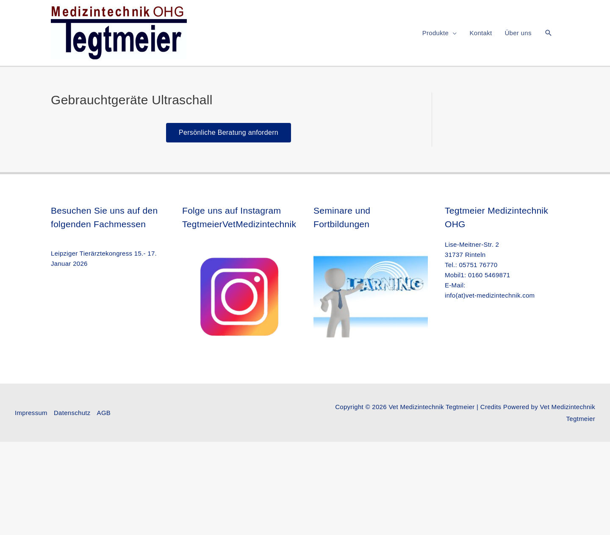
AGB (104, 412)
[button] (548, 33)
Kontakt (480, 32)
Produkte (435, 32)
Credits (491, 406)
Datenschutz (72, 412)
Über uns (518, 32)
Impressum (31, 412)
